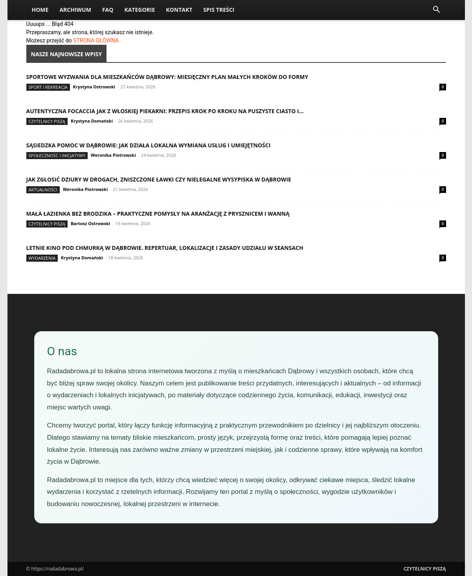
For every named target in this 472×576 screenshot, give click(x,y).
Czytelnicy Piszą (47, 121)
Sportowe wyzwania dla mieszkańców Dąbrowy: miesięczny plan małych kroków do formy (167, 77)
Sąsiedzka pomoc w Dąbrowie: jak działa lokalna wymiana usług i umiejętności (148, 145)
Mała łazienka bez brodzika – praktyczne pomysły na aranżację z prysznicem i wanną (158, 213)
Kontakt (179, 9)
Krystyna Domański (92, 121)
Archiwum (75, 9)
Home (40, 9)
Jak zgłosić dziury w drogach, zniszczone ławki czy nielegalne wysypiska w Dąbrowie (158, 179)
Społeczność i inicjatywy (57, 155)
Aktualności (43, 190)
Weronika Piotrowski (113, 155)
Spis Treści (218, 9)
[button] (436, 10)
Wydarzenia (42, 258)
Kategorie (139, 9)
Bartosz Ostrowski (90, 223)
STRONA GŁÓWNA (96, 40)
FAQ (108, 9)
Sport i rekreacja (48, 87)
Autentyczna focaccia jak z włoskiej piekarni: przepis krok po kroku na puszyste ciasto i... (165, 111)
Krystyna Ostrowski (94, 87)
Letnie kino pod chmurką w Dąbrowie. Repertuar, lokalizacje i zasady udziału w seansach (164, 247)
